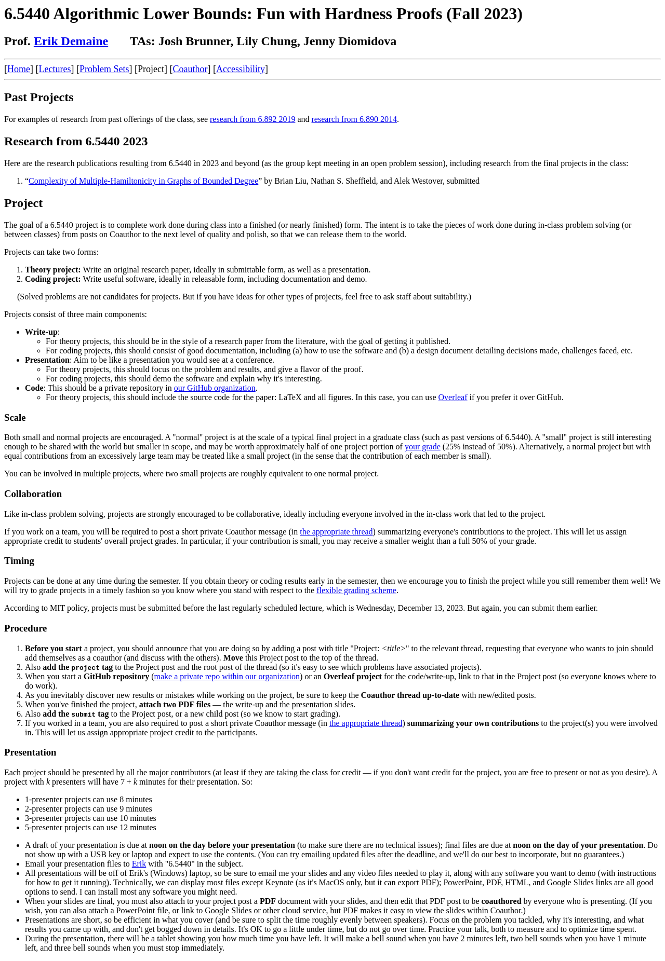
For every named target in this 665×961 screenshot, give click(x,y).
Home (18, 69)
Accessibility (240, 69)
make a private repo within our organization (227, 676)
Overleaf (453, 397)
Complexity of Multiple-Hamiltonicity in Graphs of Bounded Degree (143, 180)
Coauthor (189, 69)
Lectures (55, 69)
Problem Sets (104, 69)
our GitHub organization (215, 387)
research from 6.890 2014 (354, 119)
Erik (139, 863)
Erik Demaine (71, 41)
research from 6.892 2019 (252, 119)
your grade (423, 446)
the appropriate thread (336, 531)
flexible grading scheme (356, 590)
